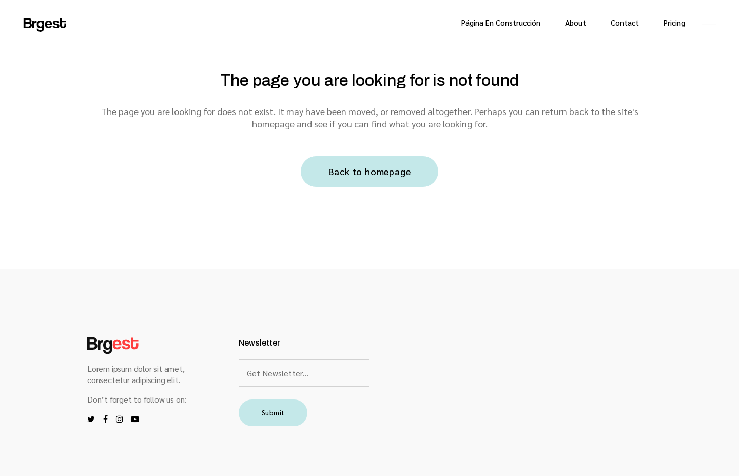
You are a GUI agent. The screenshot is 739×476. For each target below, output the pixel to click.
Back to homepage (369, 171)
